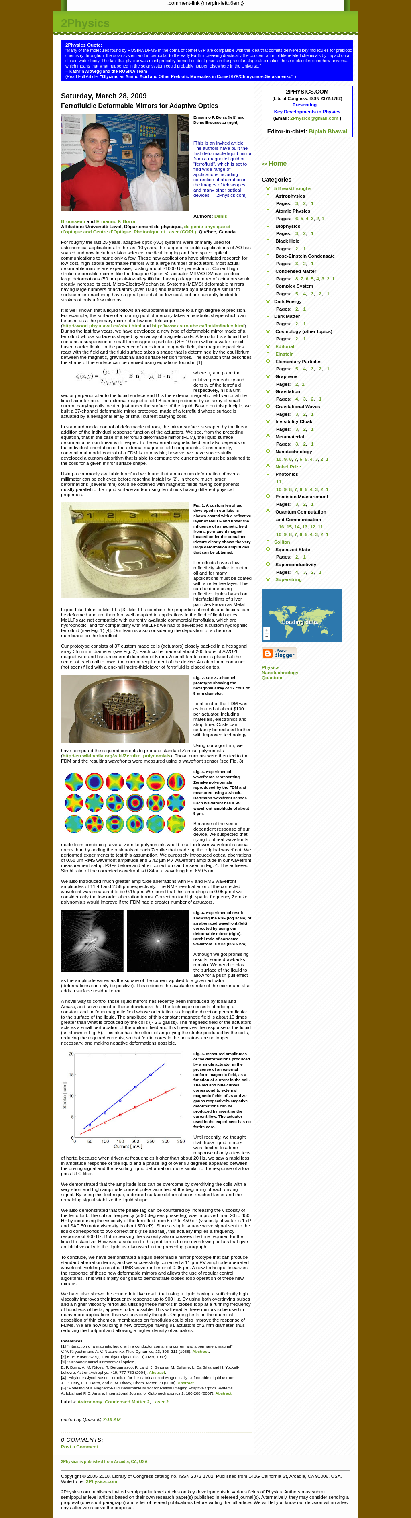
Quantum (272, 677)
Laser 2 (160, 1401)
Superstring (288, 579)
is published (91, 1461)
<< (274, 163)
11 (278, 481)
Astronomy (89, 1401)
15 (289, 526)
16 (281, 526)
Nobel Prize (287, 466)
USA (143, 1461)
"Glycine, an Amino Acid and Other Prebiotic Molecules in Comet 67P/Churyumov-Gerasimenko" (197, 76)
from (108, 1461)
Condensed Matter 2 (127, 1401)
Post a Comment (79, 1446)
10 (278, 459)
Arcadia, (122, 1461)
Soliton (282, 541)
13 (304, 526)
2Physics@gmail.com (315, 118)
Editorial (284, 346)
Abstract (201, 1351)
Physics (270, 667)
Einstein (284, 353)
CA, (135, 1461)
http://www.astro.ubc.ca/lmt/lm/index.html (198, 325)
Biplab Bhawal (328, 131)
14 (297, 526)
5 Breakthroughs (292, 188)
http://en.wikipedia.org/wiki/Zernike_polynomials (117, 755)
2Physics (85, 23)
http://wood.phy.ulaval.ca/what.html (102, 325)
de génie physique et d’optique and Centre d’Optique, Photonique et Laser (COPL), (145, 229)
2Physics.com (101, 1481)
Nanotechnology (280, 672)
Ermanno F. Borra (115, 221)
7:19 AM (111, 1419)
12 (312, 526)
